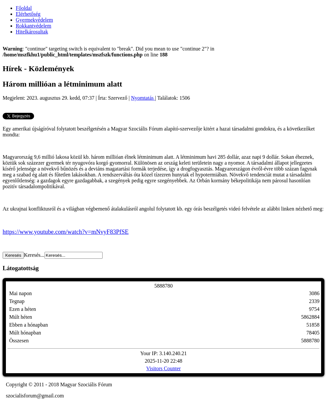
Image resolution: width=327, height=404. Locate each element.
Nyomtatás (143, 98)
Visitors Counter (163, 368)
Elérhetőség (28, 14)
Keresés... (34, 255)
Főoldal (24, 8)
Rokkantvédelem (33, 26)
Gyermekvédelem (34, 20)
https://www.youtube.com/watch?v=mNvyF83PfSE (65, 231)
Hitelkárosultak (32, 31)
